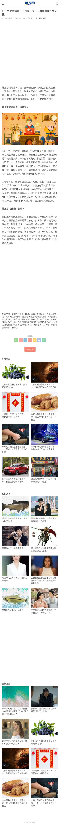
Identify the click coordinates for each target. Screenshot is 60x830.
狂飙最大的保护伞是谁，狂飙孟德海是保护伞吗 (44, 699)
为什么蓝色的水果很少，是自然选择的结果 (15, 375)
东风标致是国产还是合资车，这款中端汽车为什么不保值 (44, 437)
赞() (30, 349)
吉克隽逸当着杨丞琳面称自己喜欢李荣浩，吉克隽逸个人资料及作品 (44, 570)
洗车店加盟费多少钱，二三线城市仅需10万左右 (44, 470)
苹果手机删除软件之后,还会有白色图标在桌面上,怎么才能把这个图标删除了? (15, 700)
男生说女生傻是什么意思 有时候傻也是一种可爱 (44, 509)
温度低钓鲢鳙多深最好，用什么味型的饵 (15, 509)
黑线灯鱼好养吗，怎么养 (15, 599)
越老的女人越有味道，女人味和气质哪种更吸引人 (15, 732)
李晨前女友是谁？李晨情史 (15, 537)
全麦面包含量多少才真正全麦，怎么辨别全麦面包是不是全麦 (44, 406)
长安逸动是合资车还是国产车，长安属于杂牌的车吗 (15, 470)
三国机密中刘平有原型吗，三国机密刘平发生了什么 (44, 601)
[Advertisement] (30, 52)
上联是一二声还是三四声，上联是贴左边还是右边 (15, 405)
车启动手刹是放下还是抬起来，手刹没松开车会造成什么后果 (15, 438)
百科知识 (42, 18)
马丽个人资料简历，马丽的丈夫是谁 (15, 569)
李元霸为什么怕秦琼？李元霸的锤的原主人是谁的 (44, 539)
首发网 (23, 325)
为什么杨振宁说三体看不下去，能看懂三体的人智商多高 (44, 375)
